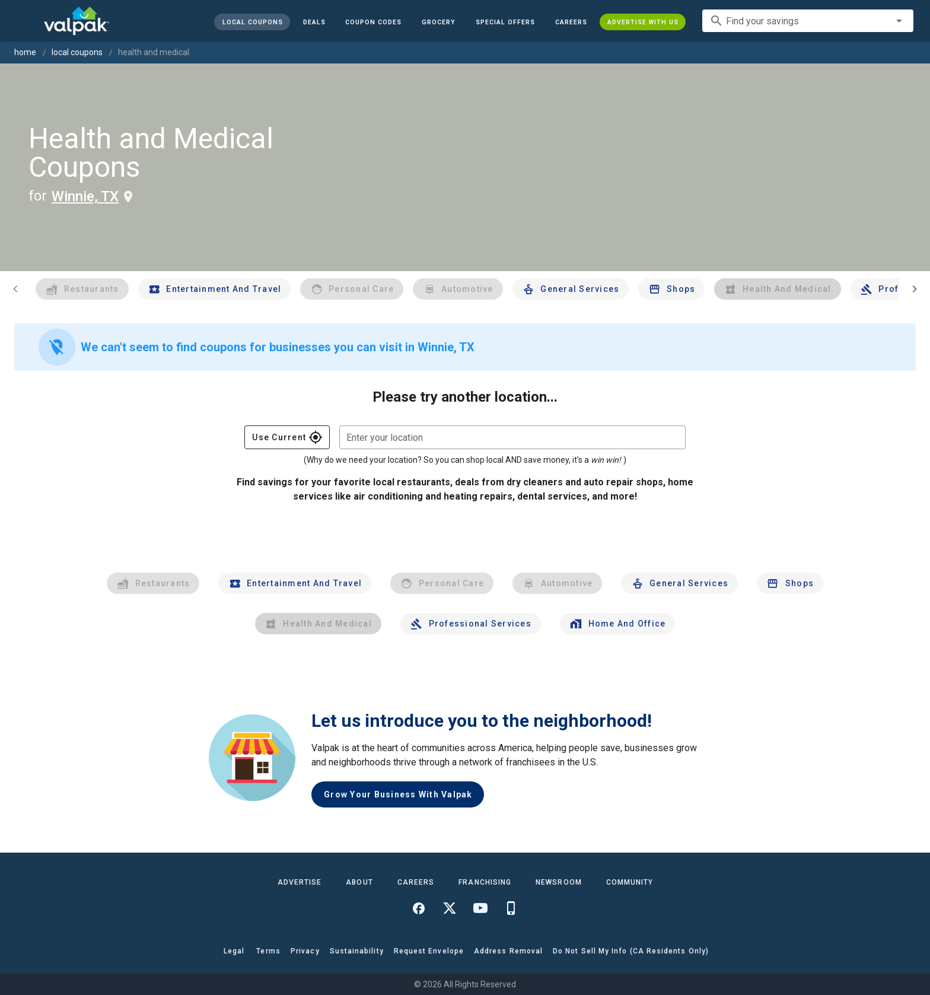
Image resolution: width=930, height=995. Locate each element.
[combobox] (807, 20)
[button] (505, 22)
